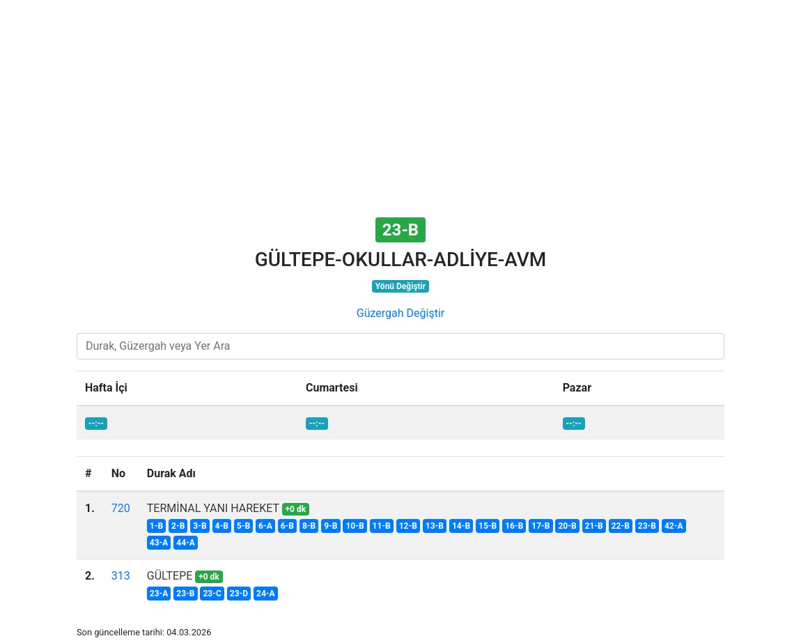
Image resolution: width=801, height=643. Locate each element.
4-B (221, 526)
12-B (408, 526)
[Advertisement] (400, 110)
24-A (265, 593)
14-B (461, 526)
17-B (540, 526)
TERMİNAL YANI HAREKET (213, 508)
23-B (647, 526)
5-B (243, 526)
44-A (185, 543)
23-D (239, 593)
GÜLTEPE (170, 575)
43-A (159, 543)
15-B (488, 526)
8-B (309, 526)
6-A (265, 526)
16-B (514, 526)
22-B (621, 526)
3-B (199, 526)
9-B (330, 526)
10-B (354, 526)
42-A (673, 526)
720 (120, 508)
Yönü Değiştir (400, 286)
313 (120, 575)
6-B (287, 526)
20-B (567, 526)
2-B (178, 526)
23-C (212, 593)
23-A (159, 593)
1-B (156, 526)
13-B (435, 526)
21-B (594, 526)
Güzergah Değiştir (400, 313)
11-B (382, 526)
